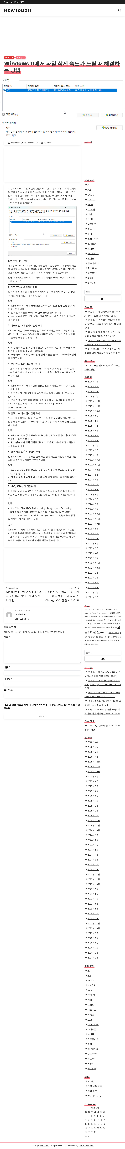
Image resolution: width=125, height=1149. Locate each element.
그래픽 (91, 219)
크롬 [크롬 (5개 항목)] (98, 640)
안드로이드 (93, 253)
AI (88, 184)
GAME (91, 194)
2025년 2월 (93, 450)
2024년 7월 (93, 484)
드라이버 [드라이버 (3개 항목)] (118, 617)
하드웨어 (92, 282)
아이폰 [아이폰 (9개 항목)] (90, 623)
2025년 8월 (93, 420)
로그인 (91, 1081)
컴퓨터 (91, 277)
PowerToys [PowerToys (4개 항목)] (96, 613)
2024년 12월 (94, 460)
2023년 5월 (93, 548)
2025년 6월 (93, 430)
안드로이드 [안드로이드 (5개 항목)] (97, 623)
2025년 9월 (93, 415)
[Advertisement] (62, 34)
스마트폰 (92, 243)
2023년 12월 (94, 513)
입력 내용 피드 (95, 1086)
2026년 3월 (93, 386)
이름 (7, 666)
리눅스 (91, 228)
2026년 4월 (93, 381)
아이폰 (91, 248)
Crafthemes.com (86, 1145)
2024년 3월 (93, 499)
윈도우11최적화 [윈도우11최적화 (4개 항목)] (114, 633)
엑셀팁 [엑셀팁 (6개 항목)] (115, 623)
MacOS (91, 199)
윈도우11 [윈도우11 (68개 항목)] (100, 632)
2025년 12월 (94, 401)
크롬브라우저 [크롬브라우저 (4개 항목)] (104, 640)
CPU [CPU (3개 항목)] (94, 609)
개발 (90, 214)
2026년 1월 (93, 396)
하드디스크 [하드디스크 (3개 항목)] (94, 644)
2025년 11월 (94, 406)
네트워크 (92, 224)
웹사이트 (8, 688)
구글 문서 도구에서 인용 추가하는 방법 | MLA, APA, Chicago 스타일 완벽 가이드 (61, 595)
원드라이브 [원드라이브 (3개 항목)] (106, 627)
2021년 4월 (93, 587)
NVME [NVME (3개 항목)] (108, 609)
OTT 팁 (91, 209)
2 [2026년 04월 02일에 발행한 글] (94, 1115)
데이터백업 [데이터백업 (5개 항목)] (103, 616)
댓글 (7, 636)
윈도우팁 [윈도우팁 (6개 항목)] (114, 637)
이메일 (8, 677)
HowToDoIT (18, 10)
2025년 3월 (93, 445)
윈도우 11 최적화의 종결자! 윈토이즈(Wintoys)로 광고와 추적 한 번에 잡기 (102, 324)
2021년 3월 (93, 592)
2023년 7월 (93, 538)
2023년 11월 (94, 518)
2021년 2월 (93, 597)
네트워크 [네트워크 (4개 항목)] (95, 617)
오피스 (91, 258)
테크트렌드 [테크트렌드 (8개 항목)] (115, 640)
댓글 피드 (92, 1091)
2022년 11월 (94, 562)
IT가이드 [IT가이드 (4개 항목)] (102, 609)
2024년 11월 (94, 464)
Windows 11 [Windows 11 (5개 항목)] (105, 613)
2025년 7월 (93, 425)
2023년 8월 (93, 533)
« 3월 (87, 1135)
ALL (89, 189)
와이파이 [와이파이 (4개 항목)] (100, 628)
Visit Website (22, 617)
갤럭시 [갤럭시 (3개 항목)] (86, 617)
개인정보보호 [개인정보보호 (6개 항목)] (115, 613)
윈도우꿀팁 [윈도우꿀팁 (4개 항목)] (95, 637)
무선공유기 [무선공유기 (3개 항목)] (99, 620)
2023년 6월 (93, 543)
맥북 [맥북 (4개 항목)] (93, 620)
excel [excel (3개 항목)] (97, 609)
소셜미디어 (93, 238)
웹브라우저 (93, 263)
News (90, 204)
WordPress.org (95, 1095)
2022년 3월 (93, 572)
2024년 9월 (93, 474)
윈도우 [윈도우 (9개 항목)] (114, 627)
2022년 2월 (93, 577)
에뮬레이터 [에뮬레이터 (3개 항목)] (105, 624)
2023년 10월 (94, 523)
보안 (90, 233)
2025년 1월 (93, 455)
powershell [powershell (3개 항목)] (88, 613)
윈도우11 (21, 57)
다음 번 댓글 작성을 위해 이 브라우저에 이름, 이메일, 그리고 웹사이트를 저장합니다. (42, 705)
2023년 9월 (93, 528)
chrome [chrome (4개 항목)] (89, 609)
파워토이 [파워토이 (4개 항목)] (87, 644)
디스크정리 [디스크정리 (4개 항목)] (88, 620)
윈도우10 (9, 57)
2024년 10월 (94, 469)
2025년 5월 (93, 435)
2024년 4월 (93, 494)
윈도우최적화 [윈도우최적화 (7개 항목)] (104, 637)
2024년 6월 (93, 489)
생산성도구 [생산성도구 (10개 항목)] (108, 619)
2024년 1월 (93, 509)
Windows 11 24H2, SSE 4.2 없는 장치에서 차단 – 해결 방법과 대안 (23, 595)
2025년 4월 (93, 440)
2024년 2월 (93, 504)
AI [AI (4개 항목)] (85, 609)
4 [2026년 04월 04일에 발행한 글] (100, 1115)
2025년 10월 (94, 411)
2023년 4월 (93, 553)
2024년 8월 (93, 479)
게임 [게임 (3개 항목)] (90, 617)
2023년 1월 (93, 558)
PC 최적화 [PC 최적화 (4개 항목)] (113, 609)
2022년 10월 (94, 567)
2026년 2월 (93, 391)
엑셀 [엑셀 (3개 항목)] (110, 624)
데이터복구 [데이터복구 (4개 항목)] (111, 617)
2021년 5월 (93, 582)
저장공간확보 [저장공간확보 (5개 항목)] (91, 640)
